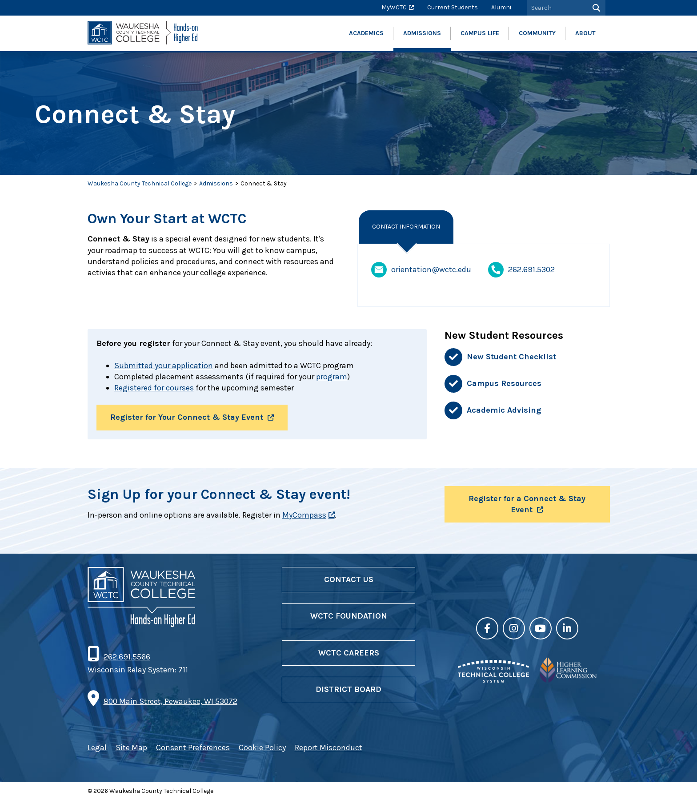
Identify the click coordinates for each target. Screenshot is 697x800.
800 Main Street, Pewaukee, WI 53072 (170, 701)
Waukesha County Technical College (140, 183)
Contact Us (348, 579)
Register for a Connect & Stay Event (527, 504)
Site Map (131, 747)
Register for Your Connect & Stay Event (186, 417)
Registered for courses (154, 388)
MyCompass (304, 515)
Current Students (452, 7)
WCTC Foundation (348, 616)
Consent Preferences (193, 747)
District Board (348, 689)
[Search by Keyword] (556, 8)
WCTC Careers (348, 653)
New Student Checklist (511, 357)
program (331, 377)
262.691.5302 (521, 269)
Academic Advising (504, 410)
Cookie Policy (262, 747)
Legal (97, 747)
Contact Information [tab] (406, 226)
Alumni (501, 7)
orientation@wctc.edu (421, 269)
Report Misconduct (328, 747)
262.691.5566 (126, 657)
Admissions (216, 183)
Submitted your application (163, 365)
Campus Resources (504, 383)
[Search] (595, 8)
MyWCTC (394, 7)
